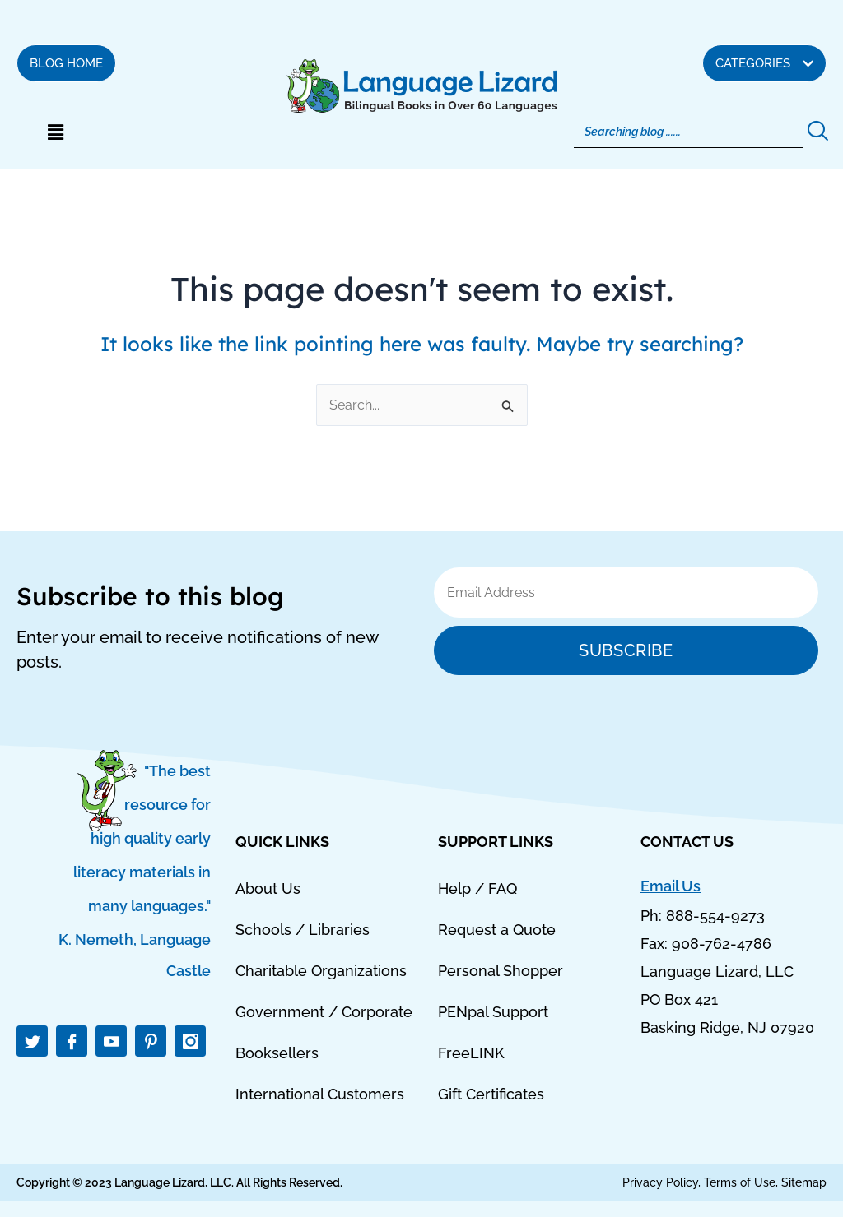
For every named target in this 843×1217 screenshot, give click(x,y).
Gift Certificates (491, 1094)
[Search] (689, 131)
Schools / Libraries (302, 929)
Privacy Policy (660, 1182)
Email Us (670, 886)
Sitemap (804, 1182)
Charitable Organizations (321, 970)
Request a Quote (497, 929)
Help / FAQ (477, 888)
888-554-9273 (715, 916)
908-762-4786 (721, 944)
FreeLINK (471, 1053)
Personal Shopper (500, 970)
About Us (267, 888)
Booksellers (277, 1053)
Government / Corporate (323, 1011)
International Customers (319, 1094)
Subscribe (626, 650)
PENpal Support (493, 1011)
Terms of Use (739, 1182)
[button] (55, 133)
